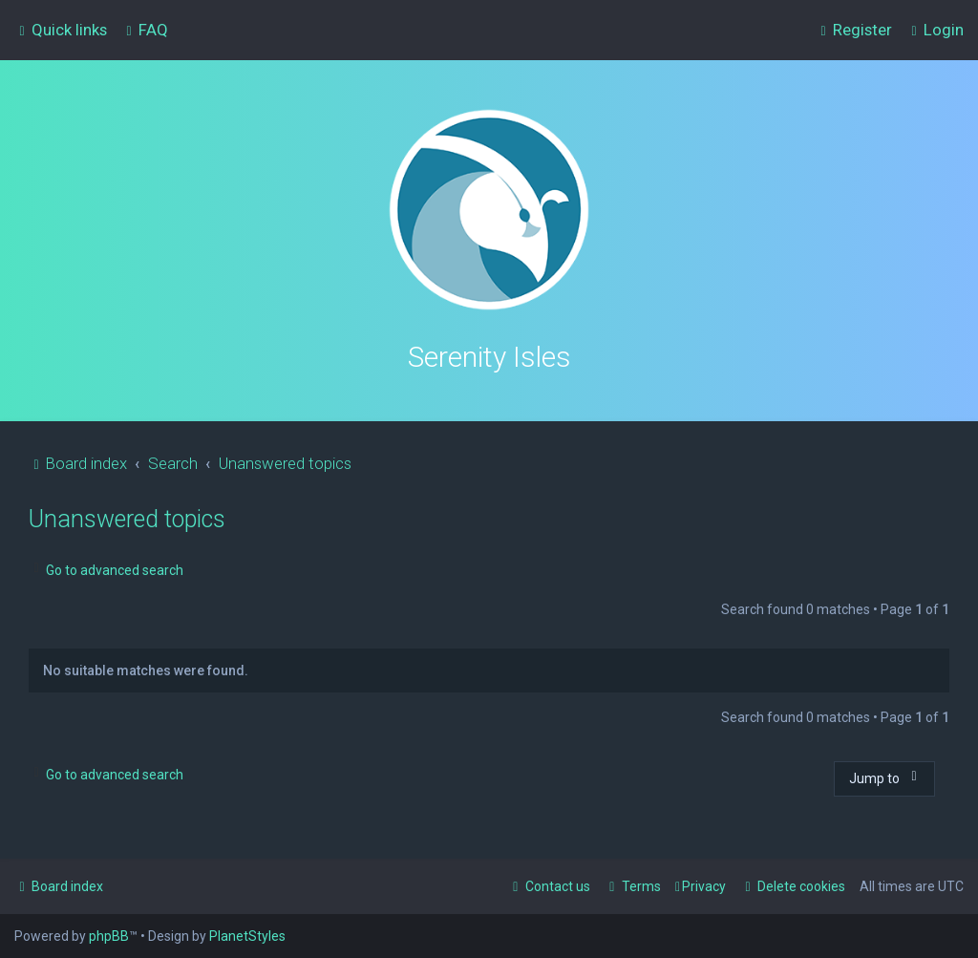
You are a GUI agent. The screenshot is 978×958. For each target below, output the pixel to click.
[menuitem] (144, 29)
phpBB (109, 936)
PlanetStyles (247, 936)
